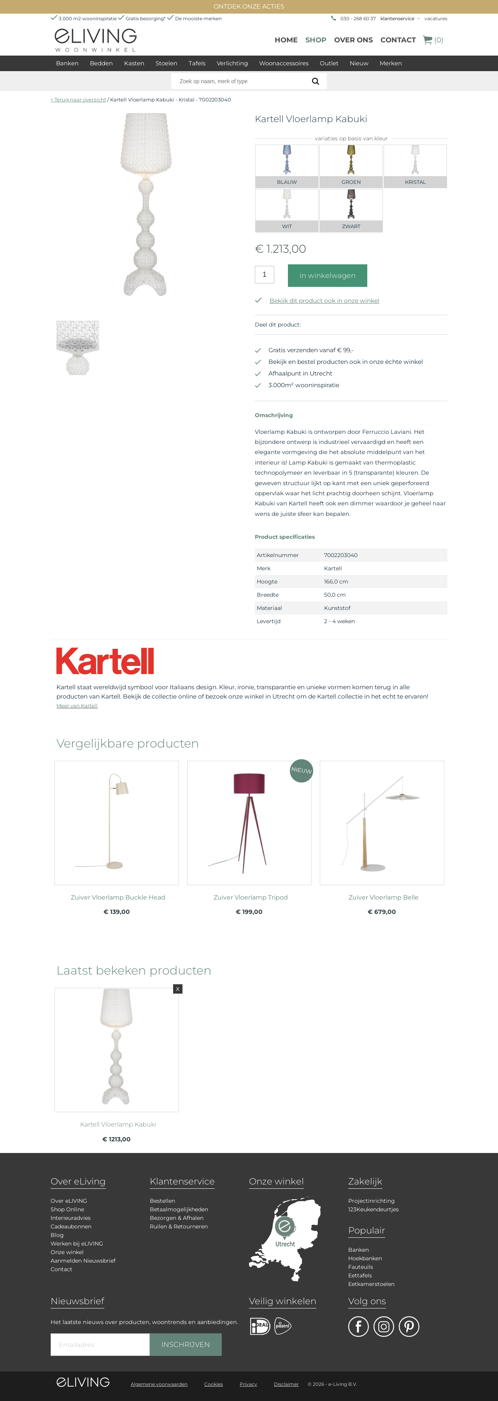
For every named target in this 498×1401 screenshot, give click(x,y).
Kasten (134, 63)
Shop (315, 40)
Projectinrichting (371, 1200)
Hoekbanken (365, 1258)
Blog (57, 1235)
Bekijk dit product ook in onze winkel (317, 300)
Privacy (248, 1384)
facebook (358, 1326)
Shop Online (67, 1209)
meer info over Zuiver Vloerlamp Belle (382, 819)
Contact (398, 40)
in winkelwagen (328, 275)
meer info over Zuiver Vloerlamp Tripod (249, 819)
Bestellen (162, 1200)
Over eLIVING (69, 1200)
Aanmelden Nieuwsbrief (83, 1260)
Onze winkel (67, 1252)
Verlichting (232, 63)
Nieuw (359, 63)
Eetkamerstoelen (371, 1283)
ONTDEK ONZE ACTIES (249, 6)
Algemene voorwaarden (159, 1384)
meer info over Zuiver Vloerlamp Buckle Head (117, 819)
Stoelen (166, 63)
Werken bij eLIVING (77, 1243)
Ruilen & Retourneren (179, 1226)
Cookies (213, 1384)
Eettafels (360, 1275)
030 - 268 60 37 (358, 18)
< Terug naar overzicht (78, 99)
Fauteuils (360, 1266)
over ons (353, 40)
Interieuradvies (71, 1217)
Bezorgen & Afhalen (176, 1217)
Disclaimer (286, 1384)
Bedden (101, 63)
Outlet (329, 63)
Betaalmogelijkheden (179, 1209)
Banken (67, 63)
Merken (391, 63)
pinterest (409, 1326)
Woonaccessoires (284, 63)
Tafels (197, 63)
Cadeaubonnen (71, 1226)
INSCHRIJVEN (185, 1344)
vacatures (435, 18)
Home (286, 40)
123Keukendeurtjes (373, 1209)
